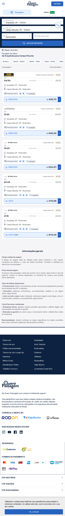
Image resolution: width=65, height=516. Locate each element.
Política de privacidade (12, 348)
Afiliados (37, 356)
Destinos (37, 352)
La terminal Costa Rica (43, 369)
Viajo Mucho (39, 365)
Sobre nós (7, 340)
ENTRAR (57, 4)
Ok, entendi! (34, 512)
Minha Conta (8, 361)
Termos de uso (9, 344)
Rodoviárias (39, 348)
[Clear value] (29, 36)
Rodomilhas (39, 361)
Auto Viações (39, 344)
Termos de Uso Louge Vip (13, 352)
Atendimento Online (11, 365)
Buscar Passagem (32, 43)
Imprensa (6, 356)
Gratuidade (38, 340)
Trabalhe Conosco (10, 369)
